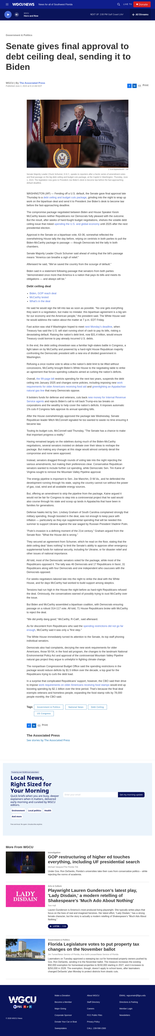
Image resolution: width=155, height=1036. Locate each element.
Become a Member (63, 1002)
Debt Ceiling (97, 707)
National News (75, 707)
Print (145, 85)
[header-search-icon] (118, 4)
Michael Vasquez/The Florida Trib (63, 867)
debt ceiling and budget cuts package (65, 197)
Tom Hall (52, 905)
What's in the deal (40, 301)
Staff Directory (93, 1002)
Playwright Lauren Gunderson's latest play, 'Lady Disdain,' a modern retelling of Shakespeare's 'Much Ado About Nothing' (92, 895)
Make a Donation (62, 995)
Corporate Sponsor (63, 1015)
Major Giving (60, 1009)
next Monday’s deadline (98, 326)
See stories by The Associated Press (48, 740)
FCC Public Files (94, 1015)
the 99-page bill (45, 378)
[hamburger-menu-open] (7, 4)
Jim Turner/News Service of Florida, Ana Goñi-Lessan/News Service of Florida (83, 954)
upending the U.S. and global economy (77, 224)
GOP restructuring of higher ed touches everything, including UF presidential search (94, 859)
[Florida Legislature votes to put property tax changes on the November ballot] (25, 950)
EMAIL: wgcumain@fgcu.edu (132, 995)
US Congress (44, 713)
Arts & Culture (55, 886)
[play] (8, 14)
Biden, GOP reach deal (43, 293)
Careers (90, 1009)
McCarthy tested (39, 297)
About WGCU (93, 995)
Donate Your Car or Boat (66, 1022)
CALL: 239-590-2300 (96, 1028)
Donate (143, 4)
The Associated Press (32, 83)
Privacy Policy (93, 1022)
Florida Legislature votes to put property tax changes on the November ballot (93, 947)
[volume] (16, 14)
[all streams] (140, 14)
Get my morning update (131, 794)
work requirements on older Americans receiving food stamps (74, 684)
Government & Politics (19, 35)
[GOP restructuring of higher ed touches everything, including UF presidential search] (25, 862)
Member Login (125, 1009)
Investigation (54, 852)
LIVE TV (127, 4)
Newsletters (124, 1015)
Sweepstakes (61, 1028)
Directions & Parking (128, 1002)
